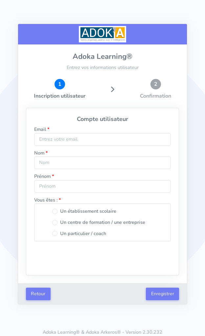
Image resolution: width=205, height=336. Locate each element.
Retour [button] (38, 293)
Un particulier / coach (83, 233)
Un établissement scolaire (88, 211)
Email (40, 129)
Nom (39, 153)
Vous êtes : (45, 200)
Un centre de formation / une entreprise (102, 222)
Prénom (42, 176)
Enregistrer (162, 293)
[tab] (59, 89)
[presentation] (102, 258)
